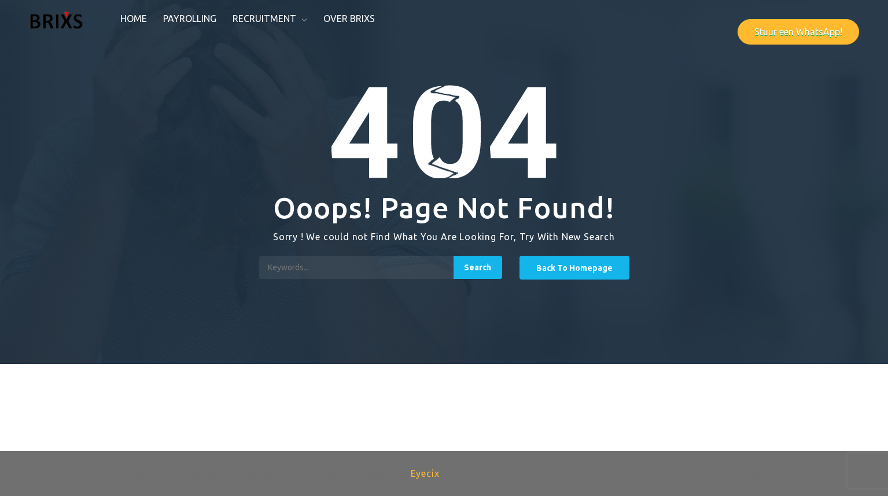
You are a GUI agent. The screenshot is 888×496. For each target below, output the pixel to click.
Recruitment (264, 18)
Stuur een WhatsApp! (798, 32)
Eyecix (425, 473)
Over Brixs (349, 18)
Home (133, 18)
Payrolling (189, 18)
